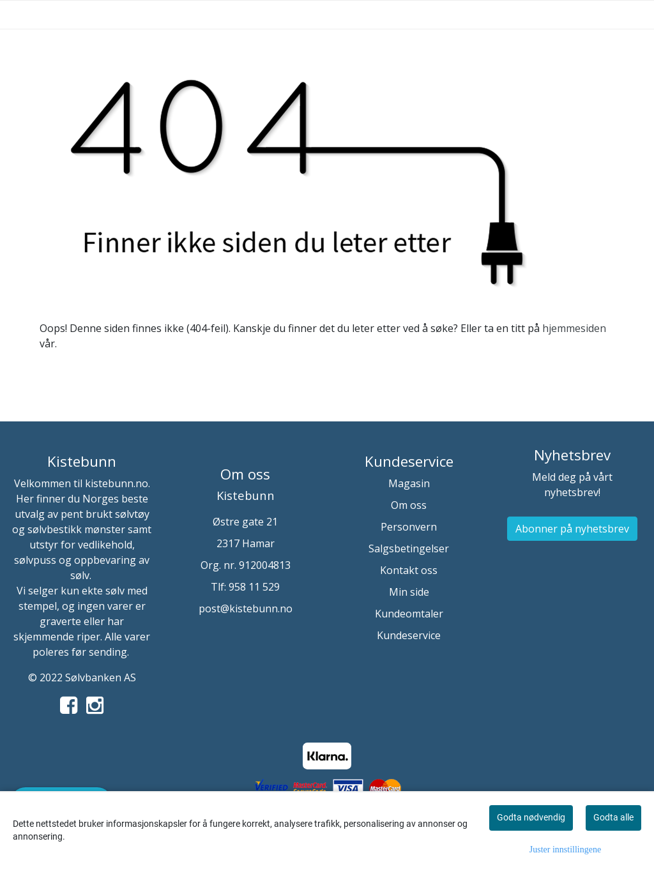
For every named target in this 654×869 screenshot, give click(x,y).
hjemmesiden (574, 328)
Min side (409, 592)
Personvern (409, 527)
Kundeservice (409, 635)
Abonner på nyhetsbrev (572, 529)
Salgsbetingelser (409, 548)
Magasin (409, 483)
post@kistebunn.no (246, 608)
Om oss (409, 505)
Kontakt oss (408, 570)
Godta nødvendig (531, 817)
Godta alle (613, 817)
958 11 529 (254, 587)
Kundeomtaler (409, 614)
